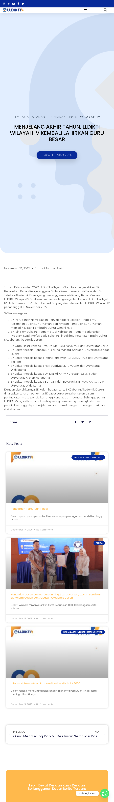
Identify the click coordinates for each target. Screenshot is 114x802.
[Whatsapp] (104, 793)
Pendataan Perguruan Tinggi (29, 509)
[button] (85, 10)
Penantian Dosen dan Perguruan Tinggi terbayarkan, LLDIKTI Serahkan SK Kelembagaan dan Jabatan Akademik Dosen (56, 596)
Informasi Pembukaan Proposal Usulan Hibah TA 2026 (45, 683)
